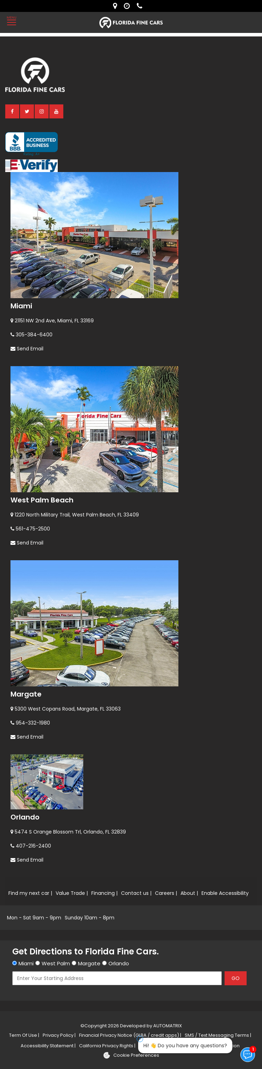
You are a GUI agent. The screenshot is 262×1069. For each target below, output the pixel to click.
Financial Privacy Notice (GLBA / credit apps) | (130, 1035)
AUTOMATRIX (167, 1025)
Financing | (104, 893)
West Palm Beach (41, 500)
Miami (21, 306)
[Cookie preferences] (131, 1055)
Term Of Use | (24, 1035)
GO (236, 978)
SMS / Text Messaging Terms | (218, 1035)
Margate (26, 694)
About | (189, 893)
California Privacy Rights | (107, 1045)
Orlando (25, 817)
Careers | (166, 893)
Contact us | (136, 893)
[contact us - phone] (141, 6)
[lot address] (116, 6)
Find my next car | (30, 893)
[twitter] (27, 111)
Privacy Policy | (59, 1035)
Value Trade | (72, 893)
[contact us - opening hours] (128, 6)
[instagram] (42, 111)
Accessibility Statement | (48, 1045)
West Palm (56, 963)
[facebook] (12, 111)
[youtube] (56, 111)
